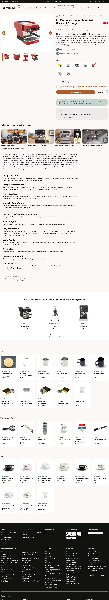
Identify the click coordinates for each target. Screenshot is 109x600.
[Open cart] (106, 8)
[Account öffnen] (103, 8)
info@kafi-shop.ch (88, 103)
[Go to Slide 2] (16, 57)
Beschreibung (7, 148)
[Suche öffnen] (99, 8)
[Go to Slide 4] (35, 57)
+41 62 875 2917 (72, 103)
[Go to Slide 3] (25, 57)
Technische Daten (19, 148)
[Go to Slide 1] (6, 57)
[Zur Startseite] (9, 8)
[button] (27, 33)
